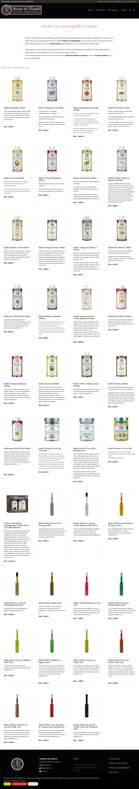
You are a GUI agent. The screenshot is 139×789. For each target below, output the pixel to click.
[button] (132, 1)
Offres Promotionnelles (118, 763)
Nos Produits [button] (113, 11)
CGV (76, 759)
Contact (124, 11)
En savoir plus (33, 784)
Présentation (100, 11)
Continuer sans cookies (19, 784)
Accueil (90, 11)
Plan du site (113, 772)
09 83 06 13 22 (29, 1)
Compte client (114, 759)
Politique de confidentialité (119, 768)
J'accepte (7, 784)
